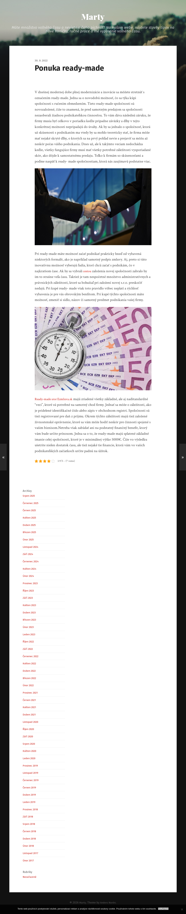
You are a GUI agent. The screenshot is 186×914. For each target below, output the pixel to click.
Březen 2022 (30, 679)
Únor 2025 (29, 540)
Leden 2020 (30, 759)
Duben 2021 (30, 715)
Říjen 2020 (29, 730)
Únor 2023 (29, 627)
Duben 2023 (30, 613)
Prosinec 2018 (31, 810)
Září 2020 (28, 737)
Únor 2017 (29, 861)
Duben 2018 (30, 839)
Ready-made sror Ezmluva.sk (55, 399)
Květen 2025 (30, 518)
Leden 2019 (30, 802)
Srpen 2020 (30, 744)
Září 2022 (28, 649)
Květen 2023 (30, 606)
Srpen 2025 (30, 496)
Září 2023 (28, 598)
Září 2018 (28, 817)
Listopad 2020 (31, 722)
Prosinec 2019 (31, 766)
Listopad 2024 (31, 547)
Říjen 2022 (29, 642)
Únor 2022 (29, 686)
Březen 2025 (30, 533)
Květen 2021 (30, 708)
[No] (181, 909)
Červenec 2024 (32, 562)
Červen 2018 (30, 832)
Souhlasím (163, 909)
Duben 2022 (30, 671)
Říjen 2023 (29, 591)
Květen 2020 (30, 752)
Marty (93, 17)
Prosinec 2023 (31, 584)
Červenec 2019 (32, 781)
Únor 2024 (29, 576)
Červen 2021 (30, 700)
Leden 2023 (30, 635)
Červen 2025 (30, 511)
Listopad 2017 (31, 854)
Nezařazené (30, 877)
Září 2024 (28, 554)
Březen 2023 (30, 620)
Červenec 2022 (32, 657)
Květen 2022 (30, 664)
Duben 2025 (30, 525)
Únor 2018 (29, 846)
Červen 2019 (30, 788)
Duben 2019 (30, 795)
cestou (87, 272)
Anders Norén (108, 903)
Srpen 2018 (30, 824)
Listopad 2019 (31, 773)
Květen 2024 (30, 569)
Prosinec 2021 (31, 693)
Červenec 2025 (32, 504)
